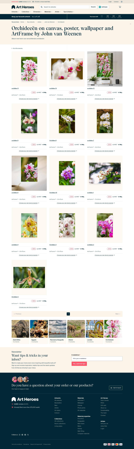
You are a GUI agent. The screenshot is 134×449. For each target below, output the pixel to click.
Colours (57, 413)
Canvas (80, 405)
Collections (25, 12)
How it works (105, 400)
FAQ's (102, 403)
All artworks (58, 400)
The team (104, 413)
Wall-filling (81, 431)
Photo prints (81, 408)
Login (110, 2)
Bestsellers (58, 403)
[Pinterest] (22, 435)
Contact (116, 2)
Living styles (58, 426)
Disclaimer (26, 444)
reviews (21, 2)
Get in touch (115, 388)
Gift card (103, 405)
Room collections (60, 424)
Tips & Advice (70, 12)
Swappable (81, 421)
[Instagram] (20, 435)
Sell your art (104, 424)
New (56, 405)
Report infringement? (36, 444)
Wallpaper (81, 403)
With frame (81, 424)
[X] (28, 435)
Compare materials (83, 434)
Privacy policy (47, 444)
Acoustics (81, 418)
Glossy (80, 429)
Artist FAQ (104, 426)
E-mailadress (76, 355)
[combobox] (62, 7)
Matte (79, 426)
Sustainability (105, 410)
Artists (59, 12)
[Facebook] (25, 435)
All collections (59, 421)
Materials (49, 12)
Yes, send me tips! (79, 364)
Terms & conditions (17, 444)
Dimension (37, 12)
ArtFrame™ (81, 400)
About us (103, 408)
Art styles (57, 410)
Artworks (14, 12)
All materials (81, 410)
